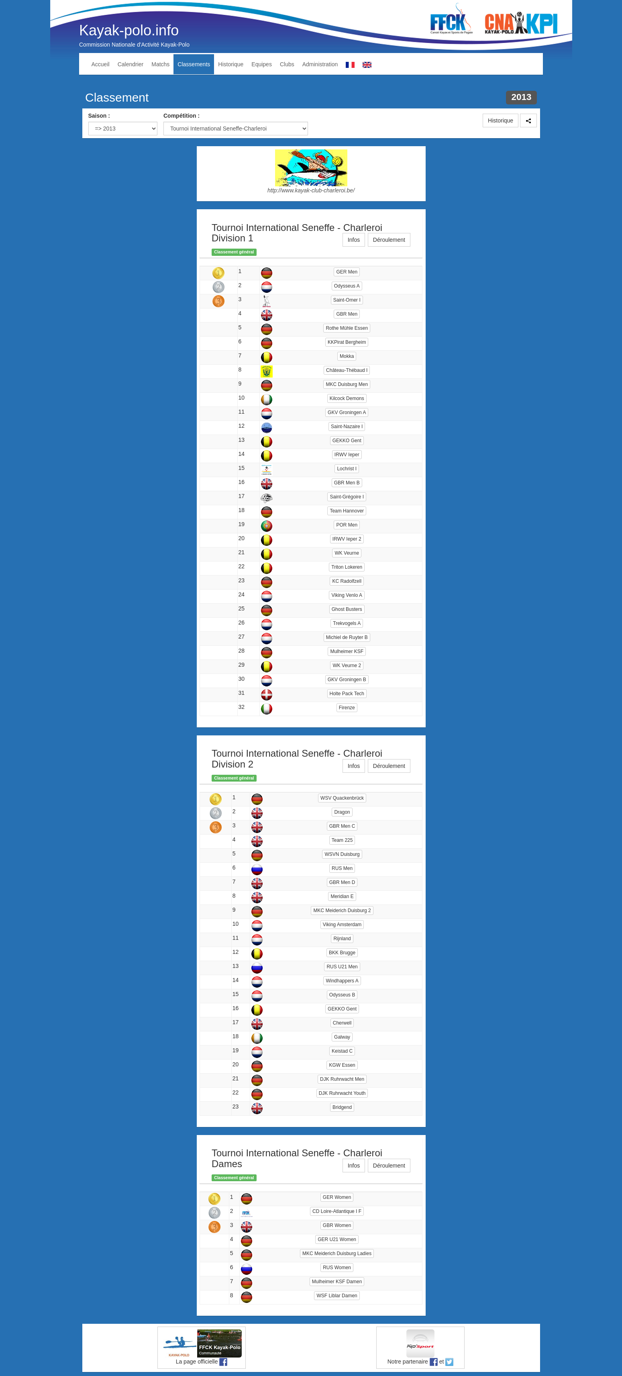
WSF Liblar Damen (336, 1295)
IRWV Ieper (346, 454)
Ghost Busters (347, 609)
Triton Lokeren (346, 567)
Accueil (101, 64)
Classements (193, 64)
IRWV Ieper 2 (346, 539)
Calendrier (131, 64)
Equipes (261, 64)
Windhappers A (342, 981)
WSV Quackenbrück (342, 798)
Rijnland (342, 938)
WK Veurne (346, 553)
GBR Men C (342, 826)
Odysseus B (342, 995)
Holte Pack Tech (347, 693)
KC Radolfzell (346, 581)
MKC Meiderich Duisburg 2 (342, 910)
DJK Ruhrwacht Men (342, 1079)
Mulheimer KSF (346, 651)
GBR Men (346, 314)
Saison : (99, 115)
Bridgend (342, 1107)
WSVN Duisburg (341, 854)
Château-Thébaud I (346, 370)
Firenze (347, 707)
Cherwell (342, 1023)
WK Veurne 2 (346, 665)
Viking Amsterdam (342, 924)
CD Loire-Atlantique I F (336, 1211)
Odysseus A (347, 286)
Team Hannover (347, 511)
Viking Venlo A (346, 595)
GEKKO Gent (346, 440)
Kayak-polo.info (129, 30)
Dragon (342, 812)
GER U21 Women (337, 1239)
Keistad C (342, 1051)
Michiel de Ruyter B (347, 637)
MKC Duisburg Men (347, 384)
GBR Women (337, 1225)
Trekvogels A (347, 623)
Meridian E (341, 896)
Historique (230, 64)
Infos (354, 240)
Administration (320, 64)
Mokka (347, 356)
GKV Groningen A (347, 412)
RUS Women (337, 1267)
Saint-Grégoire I (347, 497)
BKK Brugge (342, 952)
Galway (342, 1037)
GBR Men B (347, 483)
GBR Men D (342, 882)
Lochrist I (347, 469)
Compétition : (181, 115)
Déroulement (389, 240)
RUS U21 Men (341, 967)
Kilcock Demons (347, 398)
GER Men (346, 272)
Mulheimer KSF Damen (337, 1281)
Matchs (160, 64)
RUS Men (342, 868)
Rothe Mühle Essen (347, 328)
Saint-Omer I (347, 300)
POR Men (346, 525)
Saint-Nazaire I (347, 426)
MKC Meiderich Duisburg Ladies (336, 1253)
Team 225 (342, 840)
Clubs (287, 64)
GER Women (337, 1197)
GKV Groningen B (347, 679)
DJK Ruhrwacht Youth (342, 1093)
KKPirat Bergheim (347, 342)
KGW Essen (342, 1065)
